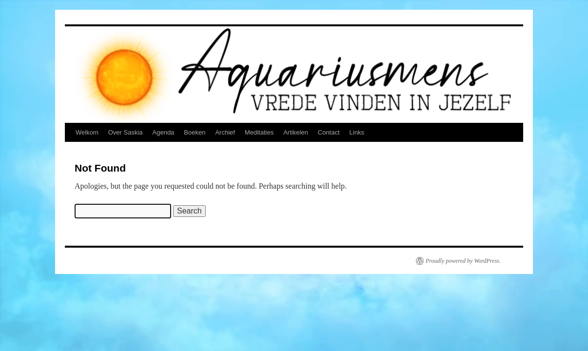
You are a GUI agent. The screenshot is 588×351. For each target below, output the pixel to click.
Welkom (87, 132)
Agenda (164, 132)
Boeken (194, 132)
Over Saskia (125, 132)
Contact (329, 132)
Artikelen (295, 132)
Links (357, 132)
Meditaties (259, 132)
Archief (225, 132)
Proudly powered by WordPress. (463, 260)
